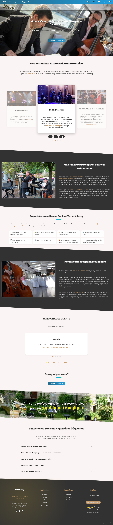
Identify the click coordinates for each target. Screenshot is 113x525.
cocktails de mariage (53, 126)
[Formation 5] (59, 140)
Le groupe (44, 497)
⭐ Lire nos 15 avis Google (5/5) (56, 363)
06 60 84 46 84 (94, 496)
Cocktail (68, 500)
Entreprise (69, 497)
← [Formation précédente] (50, 137)
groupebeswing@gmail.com (23, 2)
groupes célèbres (19, 226)
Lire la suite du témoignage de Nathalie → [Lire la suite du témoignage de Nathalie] (56, 347)
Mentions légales (101, 523)
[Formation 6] (60, 140)
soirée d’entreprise (91, 124)
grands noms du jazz (93, 224)
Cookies (110, 523)
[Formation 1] (52, 140)
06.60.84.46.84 (7, 2)
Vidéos (68, 7)
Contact (109, 7)
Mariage (68, 495)
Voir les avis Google (93, 509)
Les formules (89, 7)
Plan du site (44, 505)
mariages (29, 119)
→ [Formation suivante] (56, 137)
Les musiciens (77, 7)
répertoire (31, 74)
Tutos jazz (100, 7)
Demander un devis (93, 502)
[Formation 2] (53, 140)
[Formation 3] (55, 140)
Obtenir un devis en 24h (56, 40)
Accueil (61, 7)
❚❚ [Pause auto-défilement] (61, 137)
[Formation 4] (57, 140)
